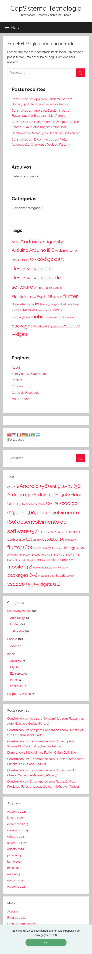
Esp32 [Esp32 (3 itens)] (33, 297)
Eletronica (17, 673)
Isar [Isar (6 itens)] (42, 304)
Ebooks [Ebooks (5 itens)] (57, 287)
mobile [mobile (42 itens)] (38, 316)
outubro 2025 (16, 836)
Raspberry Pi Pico (19, 694)
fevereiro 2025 (16, 886)
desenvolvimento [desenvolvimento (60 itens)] (32, 268)
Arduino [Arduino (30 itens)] (20, 250)
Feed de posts (16, 917)
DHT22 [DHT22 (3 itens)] (45, 288)
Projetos (18, 631)
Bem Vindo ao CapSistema (29, 374)
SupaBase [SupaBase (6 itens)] (54, 326)
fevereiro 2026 (17, 811)
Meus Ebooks (21, 399)
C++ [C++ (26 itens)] (33, 259)
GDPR (53, 935)
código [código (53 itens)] (45, 259)
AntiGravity (17, 618)
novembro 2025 (18, 830)
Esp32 (14, 680)
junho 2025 (14, 861)
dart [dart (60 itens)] (59, 259)
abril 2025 (13, 874)
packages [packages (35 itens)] (22, 326)
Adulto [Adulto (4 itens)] (15, 242)
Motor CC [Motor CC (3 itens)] (71, 317)
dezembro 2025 (17, 824)
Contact (17, 380)
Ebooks (12, 639)
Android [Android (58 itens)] (29, 241)
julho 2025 (14, 855)
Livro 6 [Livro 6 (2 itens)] (48, 310)
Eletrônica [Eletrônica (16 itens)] (20, 296)
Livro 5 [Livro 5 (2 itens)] (41, 310)
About (16, 367)
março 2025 (15, 880)
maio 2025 (14, 868)
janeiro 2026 (15, 817)
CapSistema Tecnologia (46, 8)
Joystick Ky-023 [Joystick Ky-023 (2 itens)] (53, 304)
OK (46, 942)
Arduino (15, 661)
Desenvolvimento (19, 611)
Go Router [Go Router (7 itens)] (19, 304)
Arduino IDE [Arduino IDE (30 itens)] (41, 250)
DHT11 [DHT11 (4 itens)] (37, 287)
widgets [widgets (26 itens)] (20, 334)
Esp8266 (16, 686)
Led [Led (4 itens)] (63, 304)
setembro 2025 (17, 843)
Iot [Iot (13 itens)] (37, 304)
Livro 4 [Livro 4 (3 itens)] (33, 310)
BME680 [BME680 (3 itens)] (25, 260)
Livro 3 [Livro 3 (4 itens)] (25, 309)
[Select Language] (22, 440)
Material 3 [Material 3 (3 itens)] (57, 310)
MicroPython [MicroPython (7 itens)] (21, 317)
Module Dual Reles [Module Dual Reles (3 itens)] (56, 317)
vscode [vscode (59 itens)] (71, 326)
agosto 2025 (15, 849)
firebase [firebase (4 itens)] (57, 297)
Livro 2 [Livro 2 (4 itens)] (17, 309)
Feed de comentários (21, 924)
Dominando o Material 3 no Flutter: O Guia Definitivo (46, 133)
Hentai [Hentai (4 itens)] (30, 304)
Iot (9, 654)
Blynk (14, 667)
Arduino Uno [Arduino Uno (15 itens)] (66, 250)
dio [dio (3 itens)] (50, 288)
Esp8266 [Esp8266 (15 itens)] (44, 296)
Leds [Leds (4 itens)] (69, 304)
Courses (17, 386)
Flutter (14, 624)
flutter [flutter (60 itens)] (70, 296)
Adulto (14, 646)
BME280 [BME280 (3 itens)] (16, 260)
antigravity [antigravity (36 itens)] (51, 241)
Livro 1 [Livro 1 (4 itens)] (50, 554)
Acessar (12, 911)
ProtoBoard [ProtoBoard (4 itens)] (40, 326)
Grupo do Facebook (25, 392)
